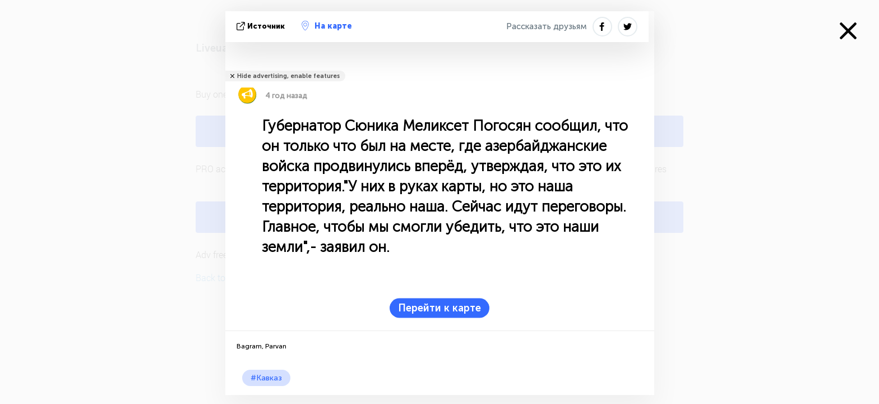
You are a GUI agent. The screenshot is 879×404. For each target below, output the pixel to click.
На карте (327, 26)
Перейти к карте (439, 308)
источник (262, 26)
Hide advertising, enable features (288, 76)
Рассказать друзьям (546, 26)
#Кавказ (266, 378)
